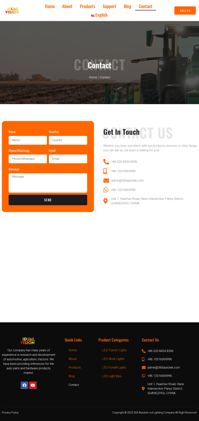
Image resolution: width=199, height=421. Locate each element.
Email (52, 150)
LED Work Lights (113, 359)
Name (12, 131)
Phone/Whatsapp (19, 150)
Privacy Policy (10, 413)
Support (109, 6)
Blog (127, 6)
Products (87, 6)
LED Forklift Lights (114, 367)
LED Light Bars (112, 376)
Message (14, 169)
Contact (145, 6)
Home (50, 6)
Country (54, 131)
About (67, 6)
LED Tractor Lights (114, 350)
